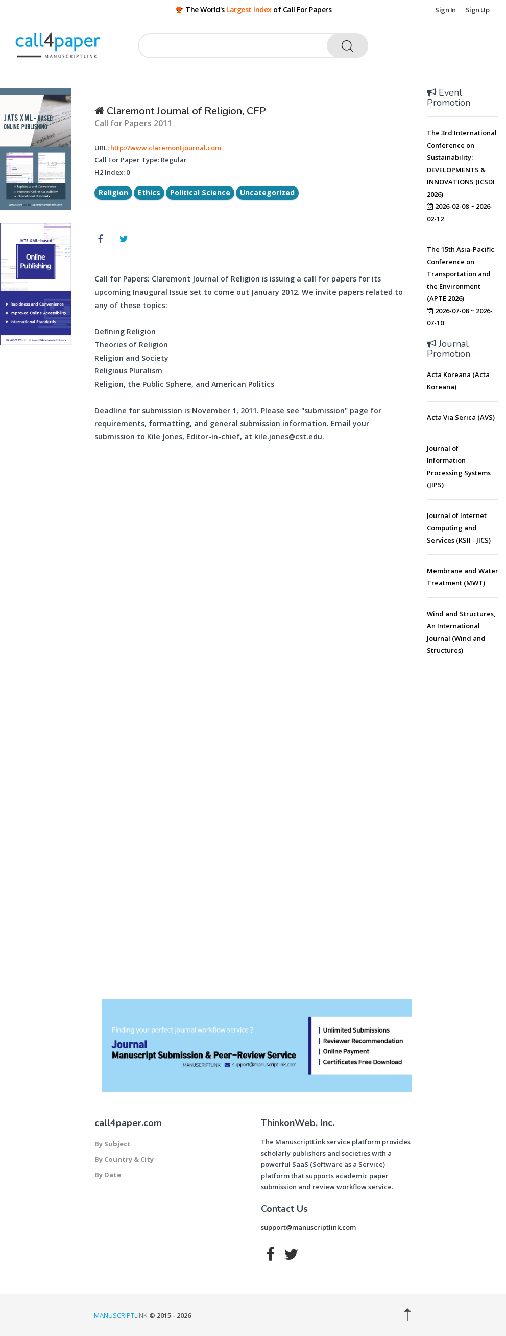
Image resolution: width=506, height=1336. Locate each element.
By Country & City (124, 1159)
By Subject (112, 1144)
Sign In (445, 9)
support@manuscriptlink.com (308, 1227)
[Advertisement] (466, 820)
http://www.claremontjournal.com (165, 147)
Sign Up (478, 9)
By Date (107, 1174)
